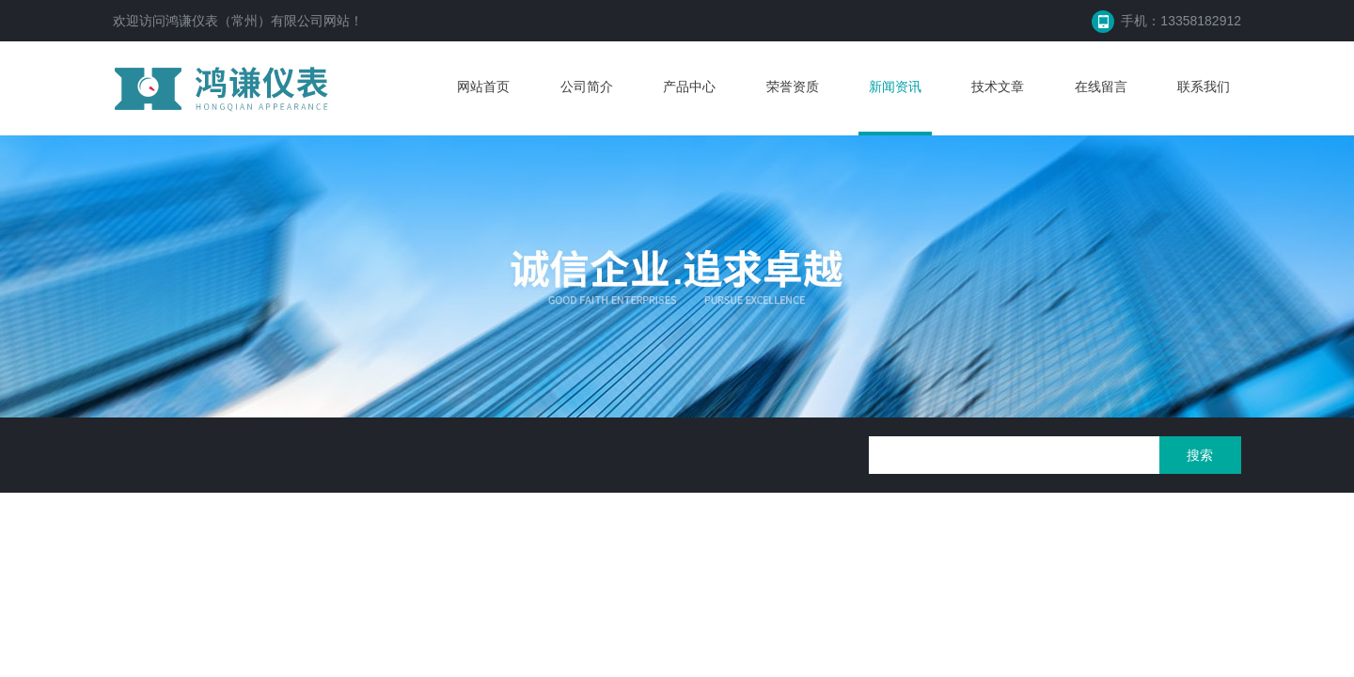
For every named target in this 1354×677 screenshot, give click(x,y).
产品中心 (689, 86)
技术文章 (997, 86)
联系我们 (1203, 86)
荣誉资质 (792, 86)
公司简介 (586, 86)
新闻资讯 (895, 86)
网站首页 (483, 86)
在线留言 (1101, 86)
